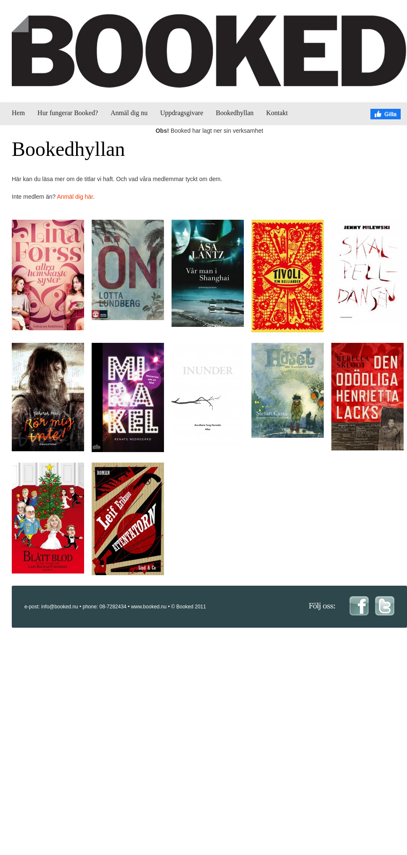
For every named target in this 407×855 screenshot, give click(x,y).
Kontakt (277, 112)
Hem (18, 112)
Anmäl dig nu (129, 112)
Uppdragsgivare (181, 112)
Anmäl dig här (75, 196)
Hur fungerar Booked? (67, 112)
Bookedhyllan (235, 112)
